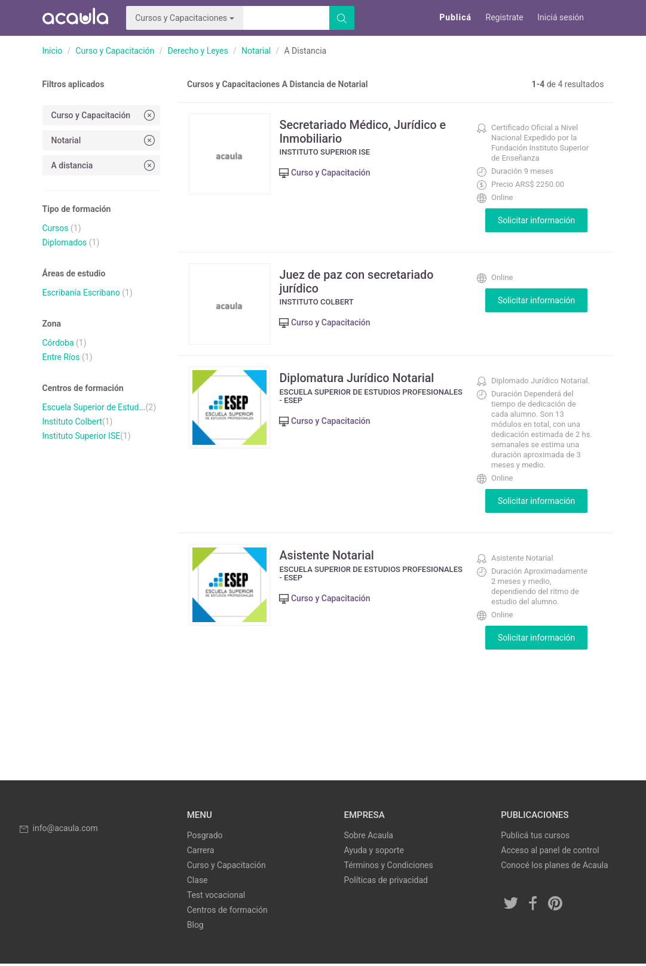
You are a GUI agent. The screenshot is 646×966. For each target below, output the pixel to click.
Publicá (455, 17)
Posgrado (205, 837)
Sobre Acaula (368, 837)
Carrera (201, 852)
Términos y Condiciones (388, 867)
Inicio (52, 51)
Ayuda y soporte (374, 852)
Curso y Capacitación (114, 51)
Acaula (75, 18)
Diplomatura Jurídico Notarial (360, 380)
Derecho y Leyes (197, 51)
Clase (197, 882)
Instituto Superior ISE (81, 436)
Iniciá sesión (560, 17)
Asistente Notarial (329, 557)
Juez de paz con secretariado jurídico (359, 281)
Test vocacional (216, 897)
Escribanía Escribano (81, 292)
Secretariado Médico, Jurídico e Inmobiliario (366, 131)
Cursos (55, 228)
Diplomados (64, 242)
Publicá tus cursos (535, 837)
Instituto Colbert (72, 421)
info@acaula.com (58, 830)
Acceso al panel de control (550, 852)
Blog (195, 927)
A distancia (104, 165)
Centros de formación (227, 912)
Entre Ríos (61, 357)
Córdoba (58, 342)
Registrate (504, 17)
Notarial (256, 51)
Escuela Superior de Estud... (94, 407)
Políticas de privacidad (386, 882)
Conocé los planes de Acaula (554, 867)
